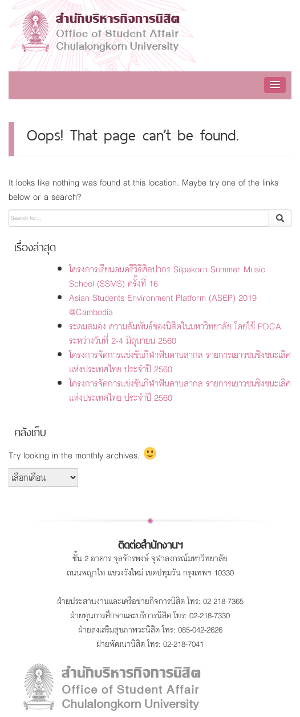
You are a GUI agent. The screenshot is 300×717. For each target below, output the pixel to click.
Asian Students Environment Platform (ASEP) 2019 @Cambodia (163, 304)
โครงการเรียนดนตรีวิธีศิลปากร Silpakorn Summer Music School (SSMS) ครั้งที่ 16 (167, 276)
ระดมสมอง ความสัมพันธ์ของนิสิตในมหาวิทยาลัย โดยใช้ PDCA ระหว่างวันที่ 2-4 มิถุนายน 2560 (175, 333)
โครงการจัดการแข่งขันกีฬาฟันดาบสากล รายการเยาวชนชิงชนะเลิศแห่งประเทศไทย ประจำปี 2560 (180, 362)
